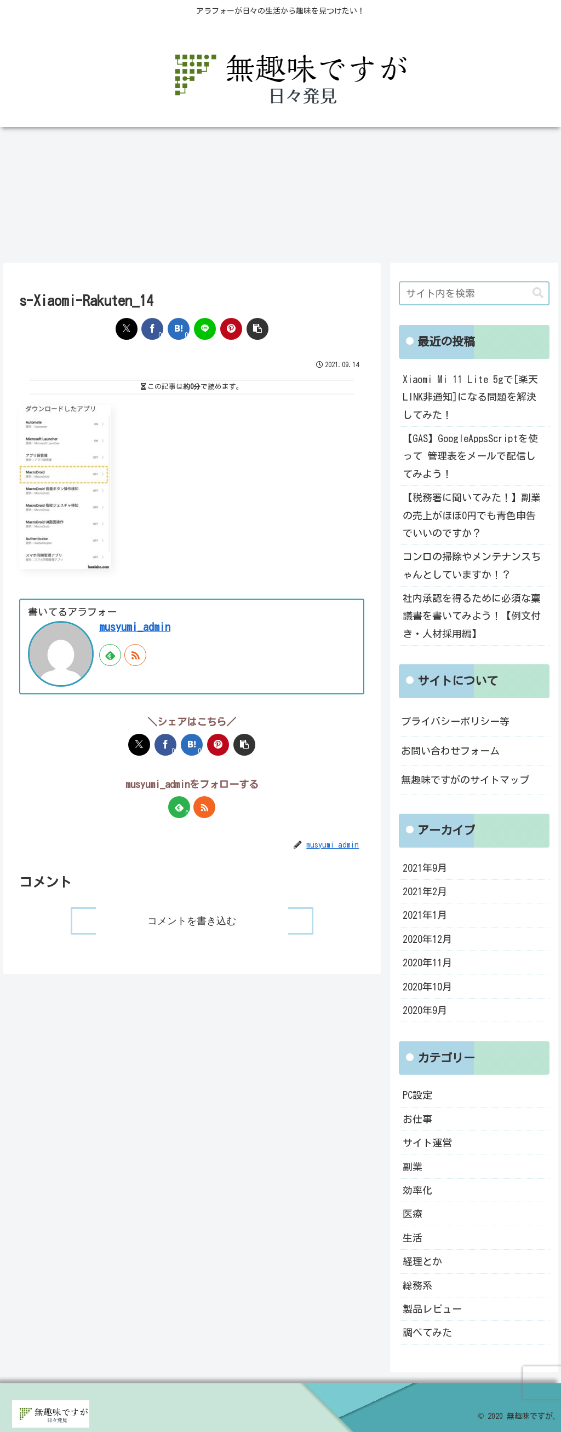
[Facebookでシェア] (152, 329)
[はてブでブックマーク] (179, 329)
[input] (474, 293)
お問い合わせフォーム (450, 751)
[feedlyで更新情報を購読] (110, 655)
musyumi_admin (134, 627)
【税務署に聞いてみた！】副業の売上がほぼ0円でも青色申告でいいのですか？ (472, 515)
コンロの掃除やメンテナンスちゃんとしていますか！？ (472, 565)
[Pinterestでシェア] (231, 329)
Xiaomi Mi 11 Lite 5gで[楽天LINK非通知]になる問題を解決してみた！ (470, 397)
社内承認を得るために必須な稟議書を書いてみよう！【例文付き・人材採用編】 (472, 616)
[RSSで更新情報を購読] (135, 655)
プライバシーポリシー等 (455, 721)
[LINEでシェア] (205, 329)
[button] (257, 329)
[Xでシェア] (127, 329)
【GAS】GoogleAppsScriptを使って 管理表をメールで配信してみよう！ (470, 456)
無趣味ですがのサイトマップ (465, 780)
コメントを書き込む (191, 920)
